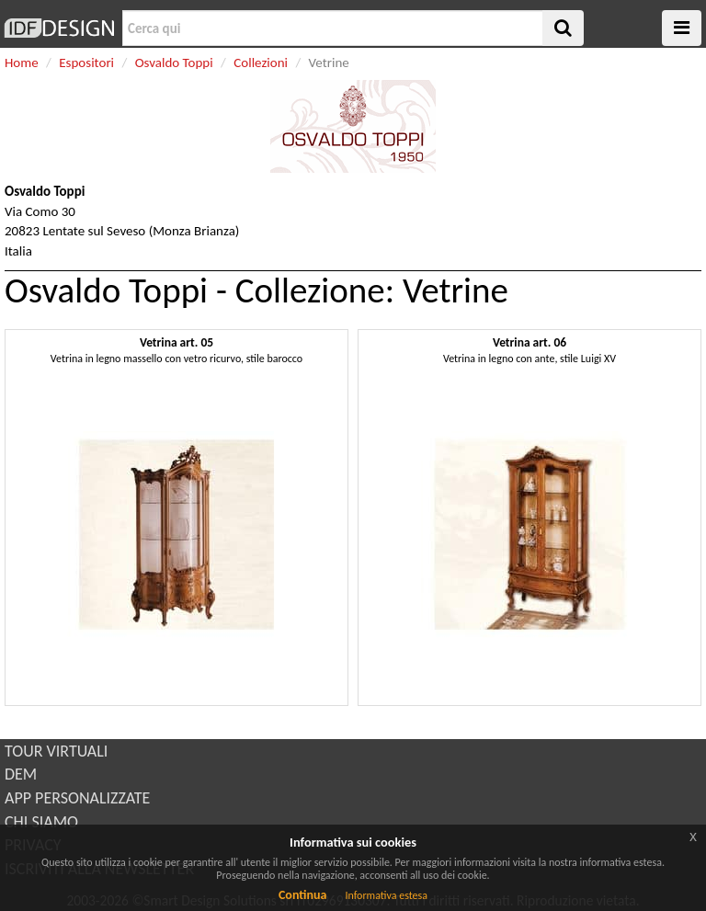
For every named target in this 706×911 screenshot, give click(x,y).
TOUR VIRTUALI (56, 751)
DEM (21, 774)
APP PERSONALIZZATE (77, 798)
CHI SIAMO (41, 822)
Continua (302, 895)
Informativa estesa (386, 895)
